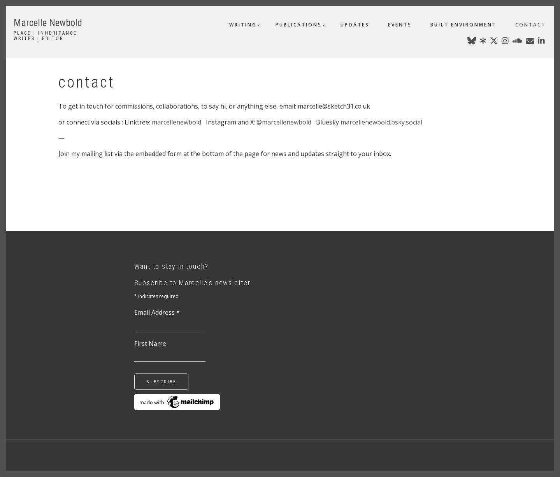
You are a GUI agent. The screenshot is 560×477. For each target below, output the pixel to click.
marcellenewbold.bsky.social (381, 122)
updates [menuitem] (355, 24)
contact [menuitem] (530, 24)
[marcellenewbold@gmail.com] (530, 42)
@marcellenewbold (283, 122)
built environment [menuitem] (463, 24)
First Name (150, 343)
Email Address (157, 312)
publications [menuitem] (299, 24)
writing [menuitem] (243, 24)
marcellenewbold (176, 122)
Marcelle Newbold (48, 22)
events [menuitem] (400, 24)
